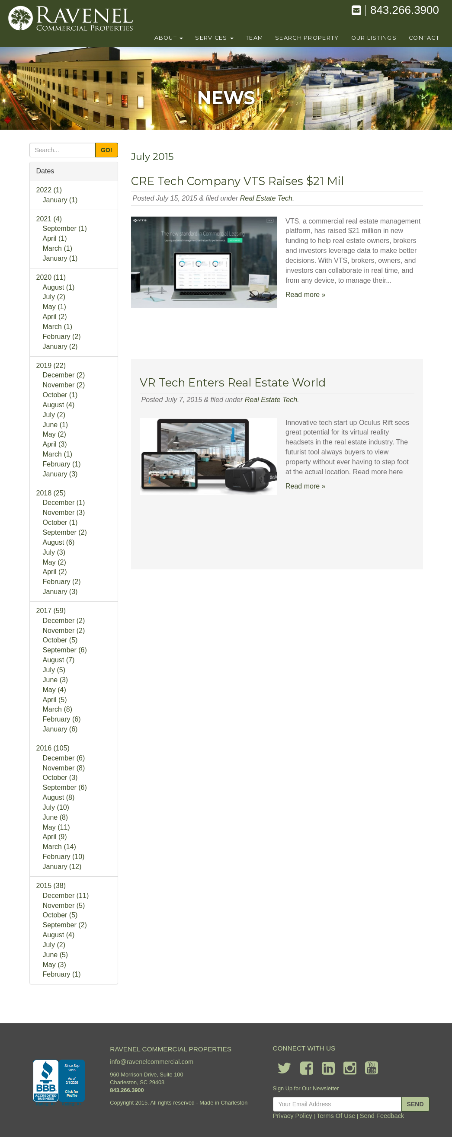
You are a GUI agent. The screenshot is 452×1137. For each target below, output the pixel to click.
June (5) (55, 954)
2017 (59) (51, 610)
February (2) (62, 336)
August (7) (59, 660)
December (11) (66, 895)
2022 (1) (49, 190)
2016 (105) (53, 748)
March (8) (57, 709)
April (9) (55, 836)
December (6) (64, 758)
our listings (374, 38)
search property (307, 38)
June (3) (55, 679)
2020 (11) (51, 277)
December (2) (64, 375)
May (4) (54, 689)
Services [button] (214, 38)
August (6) (59, 542)
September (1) (65, 228)
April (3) (55, 444)
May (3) (54, 964)
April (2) (55, 316)
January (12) (62, 866)
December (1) (64, 502)
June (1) (55, 424)
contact (424, 38)
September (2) (65, 532)
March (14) (59, 846)
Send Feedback (379, 1115)
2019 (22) (51, 365)
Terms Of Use (339, 1115)
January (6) (60, 729)
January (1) (60, 200)
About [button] (168, 38)
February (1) (62, 464)
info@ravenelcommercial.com (151, 1061)
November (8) (64, 768)
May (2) (54, 434)
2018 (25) (51, 493)
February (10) (64, 856)
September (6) (65, 650)
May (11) (56, 827)
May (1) (54, 306)
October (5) (60, 640)
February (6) (62, 719)
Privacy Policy (300, 1115)
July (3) (54, 552)
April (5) (55, 699)
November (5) (64, 905)
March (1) (57, 248)
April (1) (55, 238)
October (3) (60, 777)
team (254, 38)
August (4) (59, 405)
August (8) (59, 797)
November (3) (64, 512)
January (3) (60, 474)
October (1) (60, 395)
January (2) (60, 346)
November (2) (64, 385)
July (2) (54, 296)
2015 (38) (51, 885)
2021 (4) (49, 219)
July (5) (54, 670)
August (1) (59, 287)
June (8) (55, 817)
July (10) (56, 807)
